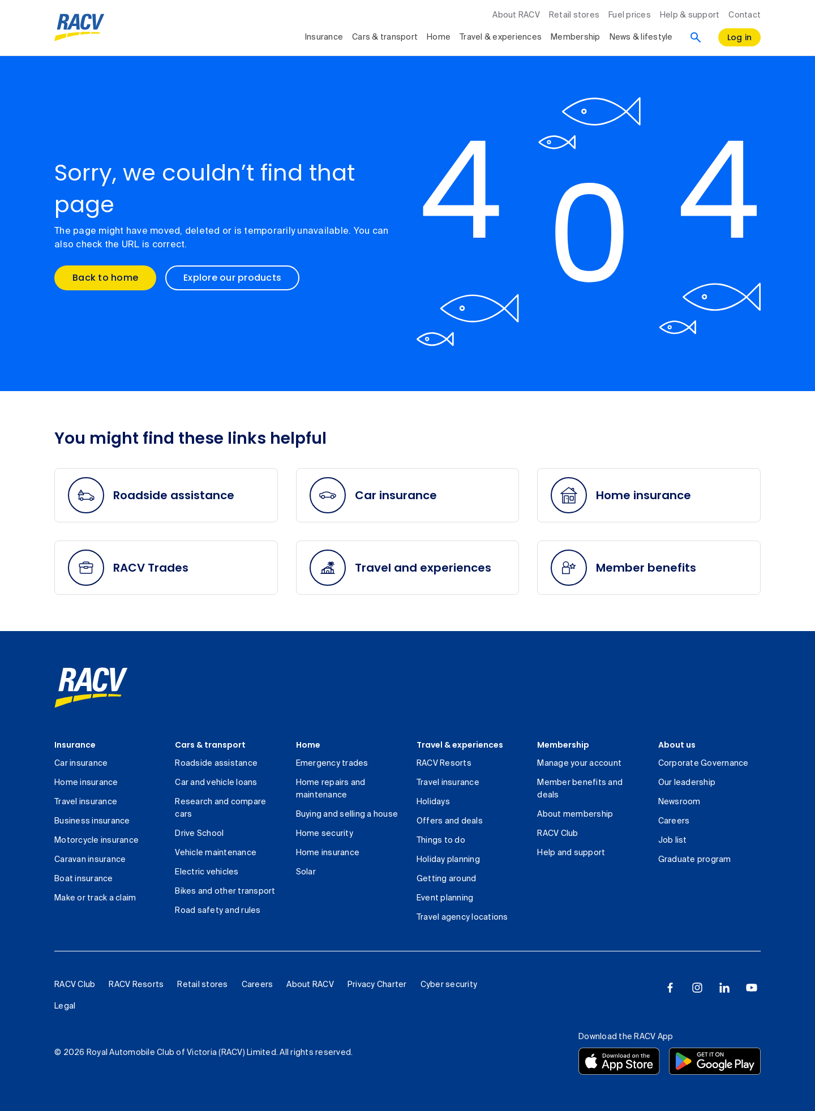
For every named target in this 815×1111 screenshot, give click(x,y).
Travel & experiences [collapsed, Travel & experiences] (501, 37)
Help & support (690, 15)
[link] (91, 687)
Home (308, 744)
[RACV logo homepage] (79, 28)
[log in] (739, 37)
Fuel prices (629, 15)
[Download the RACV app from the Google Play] (715, 1061)
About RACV (516, 15)
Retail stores (574, 15)
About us (677, 744)
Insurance (75, 744)
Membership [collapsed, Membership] (575, 37)
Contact (744, 15)
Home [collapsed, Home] (439, 37)
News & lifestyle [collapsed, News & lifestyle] (641, 37)
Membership (563, 744)
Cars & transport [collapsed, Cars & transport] (385, 37)
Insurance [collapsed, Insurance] (324, 37)
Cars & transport (210, 744)
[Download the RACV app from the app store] (619, 1061)
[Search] (696, 37)
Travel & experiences (460, 744)
